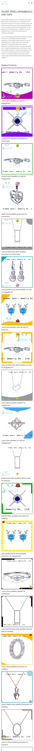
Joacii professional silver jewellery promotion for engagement (13, 555)
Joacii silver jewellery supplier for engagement (13, 404)
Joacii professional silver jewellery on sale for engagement (16, 291)
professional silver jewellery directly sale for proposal (15, 479)
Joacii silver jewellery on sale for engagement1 (13, 442)
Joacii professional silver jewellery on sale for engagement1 (16, 366)
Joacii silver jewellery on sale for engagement (13, 102)
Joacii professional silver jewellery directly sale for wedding (16, 630)
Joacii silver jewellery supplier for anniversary (13, 592)
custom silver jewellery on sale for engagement (13, 177)
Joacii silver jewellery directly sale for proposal (14, 328)
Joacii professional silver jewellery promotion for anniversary (13, 253)
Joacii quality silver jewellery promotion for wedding (16, 705)
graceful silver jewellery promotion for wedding (15, 517)
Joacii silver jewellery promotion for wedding (14, 668)
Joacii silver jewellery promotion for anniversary (14, 215)
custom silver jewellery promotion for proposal (14, 743)
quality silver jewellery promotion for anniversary (14, 140)
